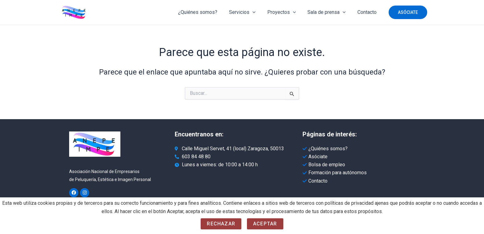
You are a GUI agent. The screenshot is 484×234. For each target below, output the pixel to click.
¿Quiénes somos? (206, 12)
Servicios (249, 12)
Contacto (368, 12)
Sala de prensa (329, 12)
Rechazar (221, 224)
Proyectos (286, 12)
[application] (259, 12)
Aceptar (265, 224)
